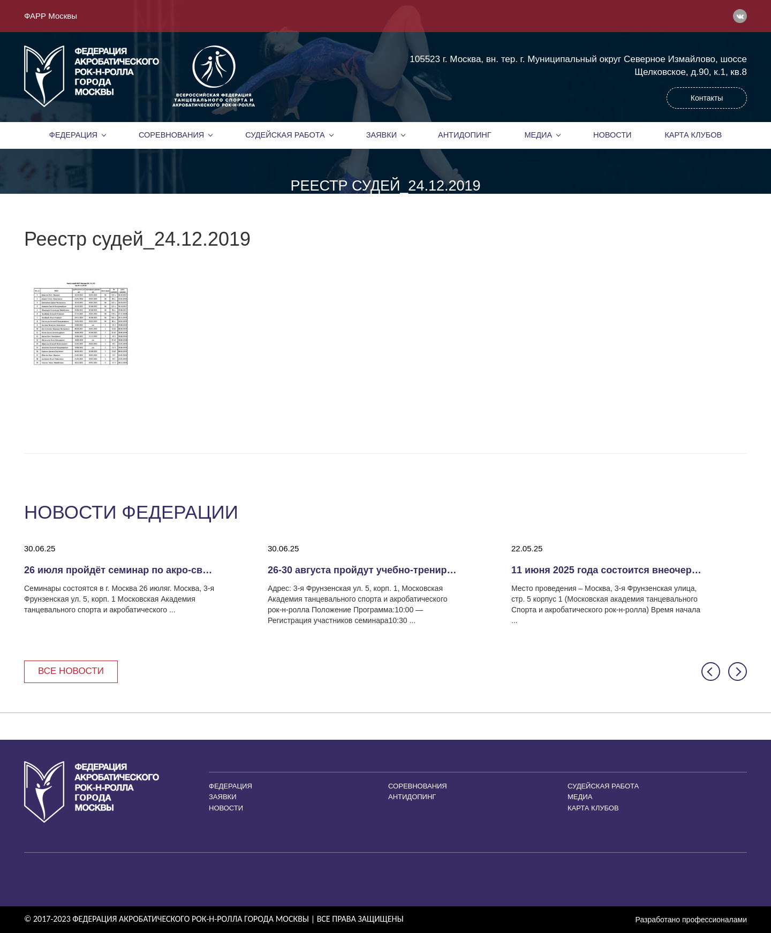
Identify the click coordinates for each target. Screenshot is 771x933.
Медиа (539, 135)
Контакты (707, 98)
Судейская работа (285, 135)
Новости (612, 135)
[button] (710, 671)
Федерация (73, 135)
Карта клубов (693, 135)
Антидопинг (465, 135)
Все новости (71, 671)
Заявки (381, 135)
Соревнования (171, 135)
